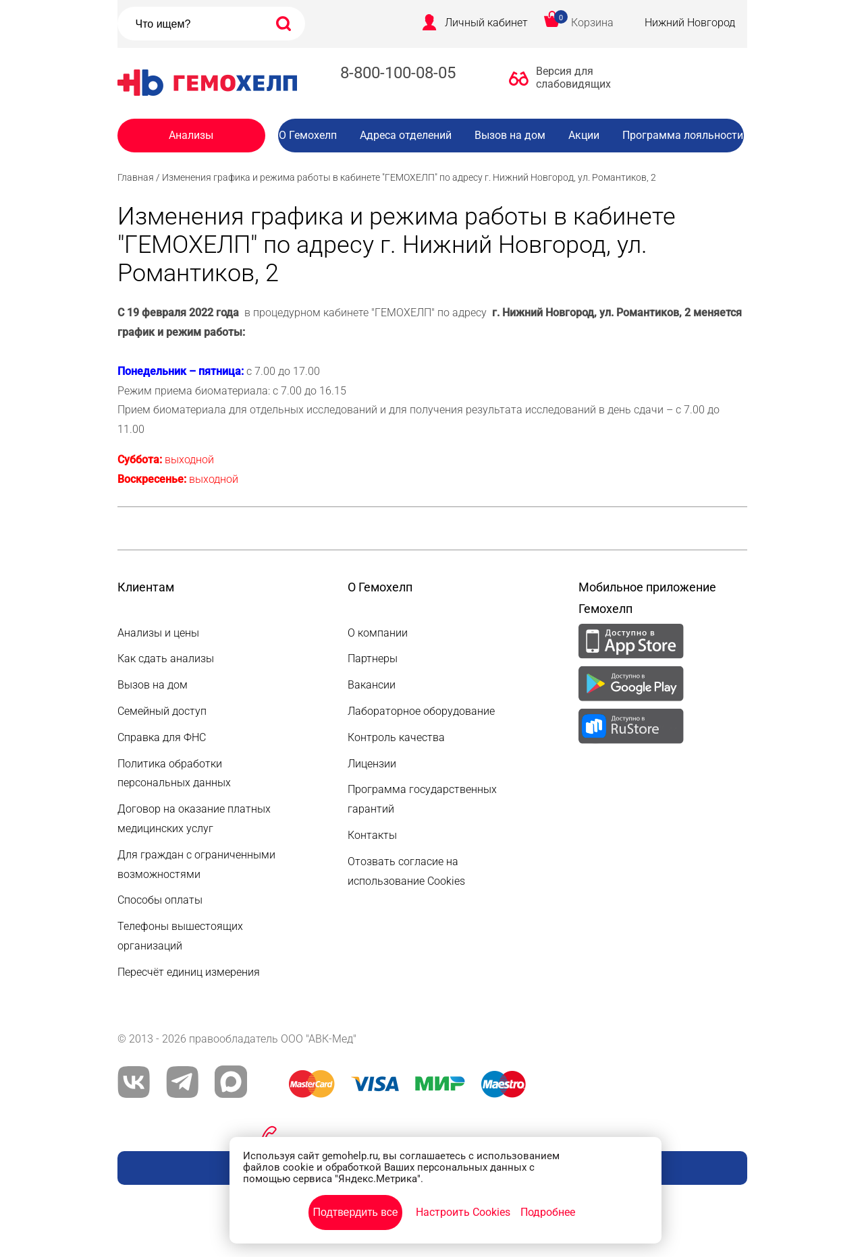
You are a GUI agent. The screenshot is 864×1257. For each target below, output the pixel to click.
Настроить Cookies (463, 1212)
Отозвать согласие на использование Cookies (406, 871)
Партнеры (373, 658)
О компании (378, 632)
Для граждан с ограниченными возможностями (196, 864)
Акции (583, 135)
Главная (135, 177)
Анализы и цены (158, 632)
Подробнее (547, 1212)
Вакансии (521, 162)
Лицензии (372, 763)
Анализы (191, 135)
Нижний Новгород (690, 22)
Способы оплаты (159, 900)
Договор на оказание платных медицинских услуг (194, 818)
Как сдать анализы (165, 658)
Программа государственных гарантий (422, 799)
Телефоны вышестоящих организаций (180, 936)
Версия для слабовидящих (569, 77)
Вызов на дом (510, 135)
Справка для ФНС (161, 737)
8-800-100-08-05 (398, 72)
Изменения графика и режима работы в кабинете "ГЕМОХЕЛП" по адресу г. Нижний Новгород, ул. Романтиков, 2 (409, 177)
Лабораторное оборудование (421, 711)
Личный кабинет (486, 22)
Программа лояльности (682, 135)
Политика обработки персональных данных (174, 773)
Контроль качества (396, 737)
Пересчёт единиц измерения (188, 972)
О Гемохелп (308, 135)
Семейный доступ (162, 711)
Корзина (592, 22)
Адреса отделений (406, 135)
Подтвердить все (355, 1212)
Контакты (372, 835)
